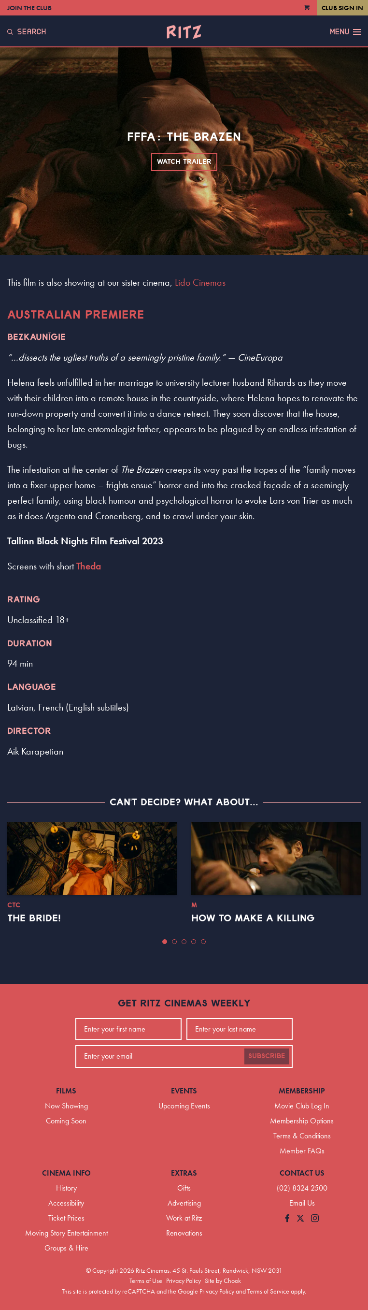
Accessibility (66, 1203)
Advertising (184, 1203)
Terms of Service (268, 1291)
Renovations (184, 1233)
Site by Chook (223, 1280)
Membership (302, 1091)
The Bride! (34, 918)
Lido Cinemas (200, 282)
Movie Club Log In (301, 1106)
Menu (345, 32)
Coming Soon (66, 1121)
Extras (184, 1173)
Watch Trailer (184, 162)
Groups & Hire (66, 1248)
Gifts (184, 1188)
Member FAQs (302, 1151)
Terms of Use (145, 1280)
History (66, 1188)
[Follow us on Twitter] (300, 1219)
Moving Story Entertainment (66, 1233)
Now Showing (66, 1106)
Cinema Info (66, 1173)
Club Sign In (342, 7)
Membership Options (302, 1121)
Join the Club (29, 7)
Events (184, 1091)
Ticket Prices (66, 1218)
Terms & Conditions (302, 1136)
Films (66, 1091)
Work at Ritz (184, 1218)
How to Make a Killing (252, 918)
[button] (164, 941)
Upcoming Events (184, 1106)
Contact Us (302, 1173)
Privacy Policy (183, 1280)
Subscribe (266, 1056)
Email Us (302, 1203)
